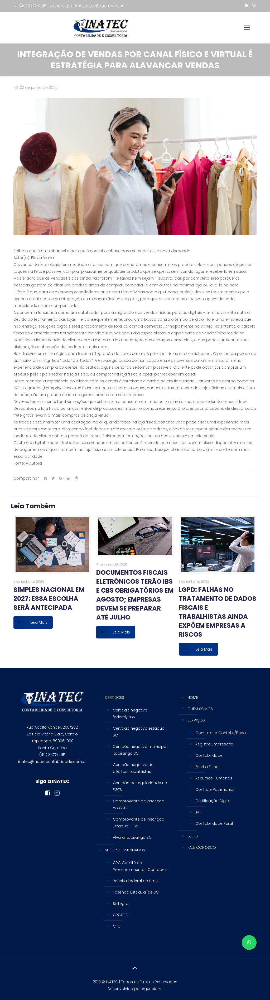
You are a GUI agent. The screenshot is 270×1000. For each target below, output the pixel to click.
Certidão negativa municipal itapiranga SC (140, 750)
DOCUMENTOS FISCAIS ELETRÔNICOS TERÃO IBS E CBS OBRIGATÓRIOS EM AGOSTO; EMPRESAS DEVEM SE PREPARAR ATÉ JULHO (135, 595)
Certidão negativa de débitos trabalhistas (133, 768)
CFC (116, 926)
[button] (249, 942)
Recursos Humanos (213, 778)
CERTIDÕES (114, 697)
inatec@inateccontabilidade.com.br (89, 5)
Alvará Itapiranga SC (132, 837)
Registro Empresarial (214, 744)
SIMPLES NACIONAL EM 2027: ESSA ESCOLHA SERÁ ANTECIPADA (49, 598)
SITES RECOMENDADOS (125, 850)
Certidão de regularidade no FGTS (140, 786)
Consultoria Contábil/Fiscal (221, 732)
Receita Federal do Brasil (136, 881)
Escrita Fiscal (207, 766)
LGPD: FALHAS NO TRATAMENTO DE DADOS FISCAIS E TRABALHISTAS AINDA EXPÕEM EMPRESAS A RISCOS (217, 612)
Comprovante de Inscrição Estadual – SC (138, 823)
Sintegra (120, 903)
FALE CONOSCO (201, 847)
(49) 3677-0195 (32, 5)
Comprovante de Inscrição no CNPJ (138, 804)
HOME (192, 697)
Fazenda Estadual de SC (136, 892)
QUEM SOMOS (200, 708)
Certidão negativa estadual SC (139, 732)
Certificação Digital (213, 800)
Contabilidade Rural (214, 823)
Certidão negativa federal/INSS (130, 714)
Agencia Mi (152, 988)
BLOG (192, 836)
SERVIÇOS (196, 720)
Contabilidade (209, 755)
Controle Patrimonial (214, 789)
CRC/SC (120, 915)
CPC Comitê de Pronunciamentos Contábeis (140, 866)
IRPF (198, 812)
